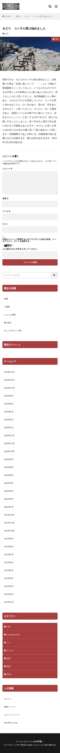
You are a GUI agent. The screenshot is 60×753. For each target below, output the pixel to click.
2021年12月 (9, 515)
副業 (18, 16)
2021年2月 (8, 594)
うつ (8, 642)
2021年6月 (8, 562)
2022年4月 (8, 483)
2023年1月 (8, 427)
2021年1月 (8, 602)
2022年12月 (9, 435)
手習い (9, 674)
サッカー (10, 650)
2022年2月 (8, 499)
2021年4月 (8, 578)
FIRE (8, 626)
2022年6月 (8, 475)
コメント (7, 169)
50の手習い (38, 741)
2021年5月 (8, 570)
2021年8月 (8, 546)
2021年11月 (9, 522)
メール (6, 211)
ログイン (8, 699)
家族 (8, 666)
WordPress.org (10, 722)
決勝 (6, 299)
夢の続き (8, 322)
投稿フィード (10, 707)
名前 (5, 198)
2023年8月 (8, 396)
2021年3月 (8, 586)
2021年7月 (8, 554)
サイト (5, 224)
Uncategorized (13, 634)
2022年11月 (9, 443)
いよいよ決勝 (10, 314)
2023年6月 (8, 403)
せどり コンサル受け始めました (38, 16)
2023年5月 (8, 411)
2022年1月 (8, 507)
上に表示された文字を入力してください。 (20, 249)
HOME (8, 16)
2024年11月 (9, 372)
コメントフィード (11, 714)
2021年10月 (9, 530)
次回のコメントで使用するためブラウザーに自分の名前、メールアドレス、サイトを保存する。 (29, 240)
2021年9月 (8, 538)
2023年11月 (9, 388)
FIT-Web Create (25, 745)
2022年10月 (9, 451)
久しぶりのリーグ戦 (12, 330)
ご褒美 (7, 307)
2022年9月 (8, 459)
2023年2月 (8, 419)
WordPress (50, 745)
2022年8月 (8, 467)
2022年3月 (8, 491)
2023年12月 (9, 380)
